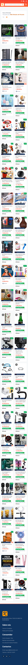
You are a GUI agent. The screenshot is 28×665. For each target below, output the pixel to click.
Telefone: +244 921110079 (8, 652)
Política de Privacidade (7, 630)
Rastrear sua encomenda (8, 640)
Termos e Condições (7, 628)
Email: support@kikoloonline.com (10, 650)
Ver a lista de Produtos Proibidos (9, 642)
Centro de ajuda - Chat (7, 638)
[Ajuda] (21, 1)
